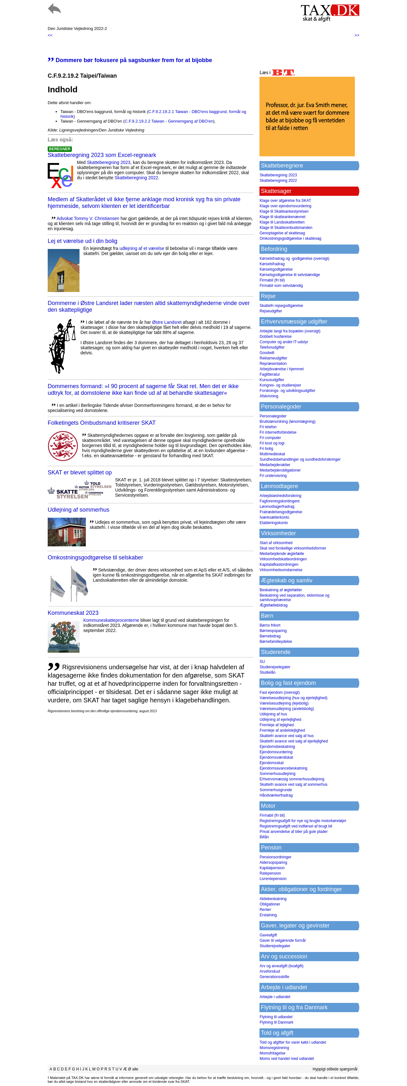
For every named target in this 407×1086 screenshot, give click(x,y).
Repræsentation (272, 363)
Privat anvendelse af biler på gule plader (293, 831)
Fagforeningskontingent (279, 501)
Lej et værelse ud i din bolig (82, 241)
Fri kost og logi (271, 443)
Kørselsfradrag (272, 264)
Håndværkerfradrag (276, 795)
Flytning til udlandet (275, 1017)
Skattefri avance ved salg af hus (286, 736)
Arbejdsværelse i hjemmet (281, 369)
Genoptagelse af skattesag (282, 233)
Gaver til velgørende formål (282, 940)
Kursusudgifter (271, 380)
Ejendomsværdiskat (276, 757)
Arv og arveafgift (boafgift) (281, 966)
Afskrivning (268, 396)
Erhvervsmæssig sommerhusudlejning (291, 779)
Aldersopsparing (273, 862)
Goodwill (266, 353)
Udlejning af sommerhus (78, 510)
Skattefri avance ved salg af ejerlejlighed (293, 741)
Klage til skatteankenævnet (282, 217)
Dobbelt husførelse (275, 336)
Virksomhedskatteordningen (283, 559)
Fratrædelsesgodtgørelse (280, 512)
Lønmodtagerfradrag (276, 506)
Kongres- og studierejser (280, 385)
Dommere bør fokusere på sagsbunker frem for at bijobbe (130, 60)
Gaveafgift (268, 935)
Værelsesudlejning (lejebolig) (283, 703)
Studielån (267, 672)
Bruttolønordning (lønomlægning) (287, 421)
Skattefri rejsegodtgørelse (281, 305)
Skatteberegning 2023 (108, 162)
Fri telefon (267, 427)
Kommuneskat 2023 (73, 613)
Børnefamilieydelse (275, 641)
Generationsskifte (274, 977)
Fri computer (270, 438)
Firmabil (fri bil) (272, 280)
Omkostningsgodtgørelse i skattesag (290, 238)
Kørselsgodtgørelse (276, 269)
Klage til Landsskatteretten (281, 222)
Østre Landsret (167, 322)
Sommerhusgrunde (275, 790)
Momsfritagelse (272, 1053)
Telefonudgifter (272, 347)
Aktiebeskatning (272, 899)
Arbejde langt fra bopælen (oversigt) (289, 331)
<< (50, 35)
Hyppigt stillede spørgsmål (335, 1069)
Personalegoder (272, 416)
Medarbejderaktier (274, 465)
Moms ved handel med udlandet (286, 1058)
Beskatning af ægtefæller (280, 590)
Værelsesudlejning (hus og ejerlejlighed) (293, 698)
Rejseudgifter (270, 311)
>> (357, 35)
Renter (265, 909)
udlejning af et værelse (142, 248)
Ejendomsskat (271, 763)
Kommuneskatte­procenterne (111, 620)
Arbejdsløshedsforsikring (280, 495)
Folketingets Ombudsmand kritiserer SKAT (102, 423)
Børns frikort (269, 625)
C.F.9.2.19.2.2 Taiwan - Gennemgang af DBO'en (169, 121)
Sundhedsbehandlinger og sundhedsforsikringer (300, 459)
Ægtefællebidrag (273, 605)
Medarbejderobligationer (279, 470)
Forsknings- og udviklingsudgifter (287, 390)
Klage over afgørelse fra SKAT (285, 200)
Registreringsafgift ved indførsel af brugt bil (295, 826)
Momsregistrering (274, 1048)
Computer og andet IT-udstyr (283, 342)
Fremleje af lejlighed (276, 725)
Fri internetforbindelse (277, 432)
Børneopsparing (272, 630)
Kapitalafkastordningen (278, 564)
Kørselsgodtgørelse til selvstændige (289, 275)
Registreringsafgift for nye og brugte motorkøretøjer (302, 821)
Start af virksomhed (275, 543)
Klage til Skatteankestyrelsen (283, 211)
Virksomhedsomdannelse (280, 570)
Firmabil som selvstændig (281, 285)
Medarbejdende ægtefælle (281, 553)
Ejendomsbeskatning (277, 746)
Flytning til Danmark (276, 1022)
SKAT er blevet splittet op (80, 472)
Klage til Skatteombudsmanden (285, 227)
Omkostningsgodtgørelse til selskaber (95, 557)
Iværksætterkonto (274, 517)
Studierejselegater (274, 667)
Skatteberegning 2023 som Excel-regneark (102, 155)
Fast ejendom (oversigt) (279, 692)
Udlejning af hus (273, 714)
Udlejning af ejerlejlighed (280, 719)
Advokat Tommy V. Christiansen (88, 218)
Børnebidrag (269, 636)
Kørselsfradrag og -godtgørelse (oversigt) (294, 258)
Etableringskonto (273, 523)
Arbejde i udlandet (274, 997)
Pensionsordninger (275, 857)
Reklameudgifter (273, 358)
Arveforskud (269, 971)
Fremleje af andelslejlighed (282, 730)
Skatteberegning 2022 (136, 177)
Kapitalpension (272, 868)
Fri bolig (266, 448)
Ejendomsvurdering (275, 752)
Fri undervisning (272, 475)
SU (262, 661)
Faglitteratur (269, 374)
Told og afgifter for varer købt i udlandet (292, 1042)
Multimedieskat (272, 454)
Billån (264, 837)
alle (135, 1069)
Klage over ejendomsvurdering (285, 206)
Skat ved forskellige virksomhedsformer (292, 548)
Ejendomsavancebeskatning (283, 768)
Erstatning (268, 915)
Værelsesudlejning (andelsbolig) (286, 708)
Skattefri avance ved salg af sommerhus (293, 784)
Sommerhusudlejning (277, 773)
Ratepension (270, 873)
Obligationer (269, 904)
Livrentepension (272, 879)
